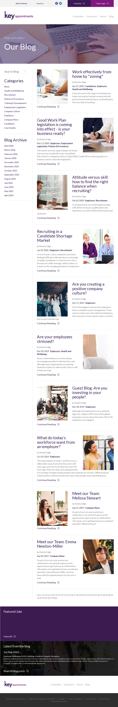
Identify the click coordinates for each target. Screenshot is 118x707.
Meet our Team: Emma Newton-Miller (56, 544)
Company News (11, 119)
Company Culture (12, 111)
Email (40, 3)
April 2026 (8, 145)
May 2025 (8, 191)
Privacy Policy (104, 699)
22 (88, 595)
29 (106, 595)
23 (91, 595)
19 (80, 595)
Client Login (102, 3)
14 (67, 595)
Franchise (79, 3)
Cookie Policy (91, 699)
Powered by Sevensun (59, 701)
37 (51, 598)
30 (109, 595)
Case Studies (10, 128)
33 (41, 598)
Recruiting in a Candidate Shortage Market (54, 236)
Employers (92, 16)
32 (38, 598)
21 (85, 595)
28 (104, 595)
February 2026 (11, 154)
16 (72, 595)
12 (61, 595)
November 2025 (11, 166)
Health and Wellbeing (14, 90)
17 (75, 595)
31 (112, 595)
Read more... (41, 663)
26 (98, 595)
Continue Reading (48, 106)
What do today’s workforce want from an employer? (56, 442)
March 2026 (9, 150)
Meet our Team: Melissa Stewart (86, 495)
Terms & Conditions (75, 699)
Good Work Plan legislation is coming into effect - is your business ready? (54, 127)
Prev (39, 595)
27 (101, 595)
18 (77, 595)
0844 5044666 (21, 3)
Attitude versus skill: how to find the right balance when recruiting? (90, 184)
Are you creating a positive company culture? (88, 288)
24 (93, 595)
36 (49, 598)
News (7, 86)
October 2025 (10, 170)
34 (43, 598)
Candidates (78, 16)
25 (96, 595)
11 (59, 595)
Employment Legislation (15, 107)
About (103, 16)
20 (83, 595)
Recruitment (10, 95)
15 (69, 595)
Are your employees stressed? (54, 339)
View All (10, 636)
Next (55, 598)
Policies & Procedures (14, 99)
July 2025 (8, 183)
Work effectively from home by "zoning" (91, 74)
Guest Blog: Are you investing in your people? (89, 392)
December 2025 (11, 162)
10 (56, 595)
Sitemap (62, 699)
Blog (111, 16)
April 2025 (8, 195)
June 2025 (9, 187)
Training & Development (15, 103)
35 (46, 598)
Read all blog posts (16, 671)
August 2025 (10, 179)
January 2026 (10, 158)
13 (64, 595)
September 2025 (11, 174)
